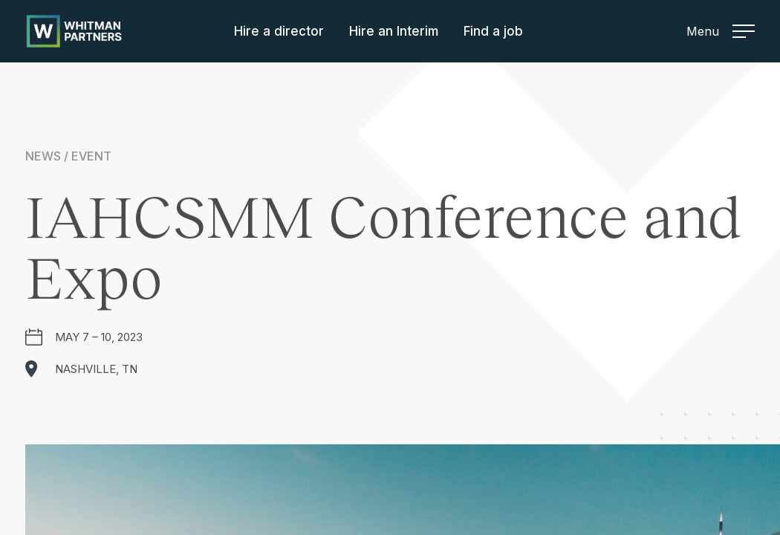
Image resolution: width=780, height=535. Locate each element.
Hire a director (279, 31)
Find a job (493, 31)
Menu (720, 31)
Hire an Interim (393, 31)
